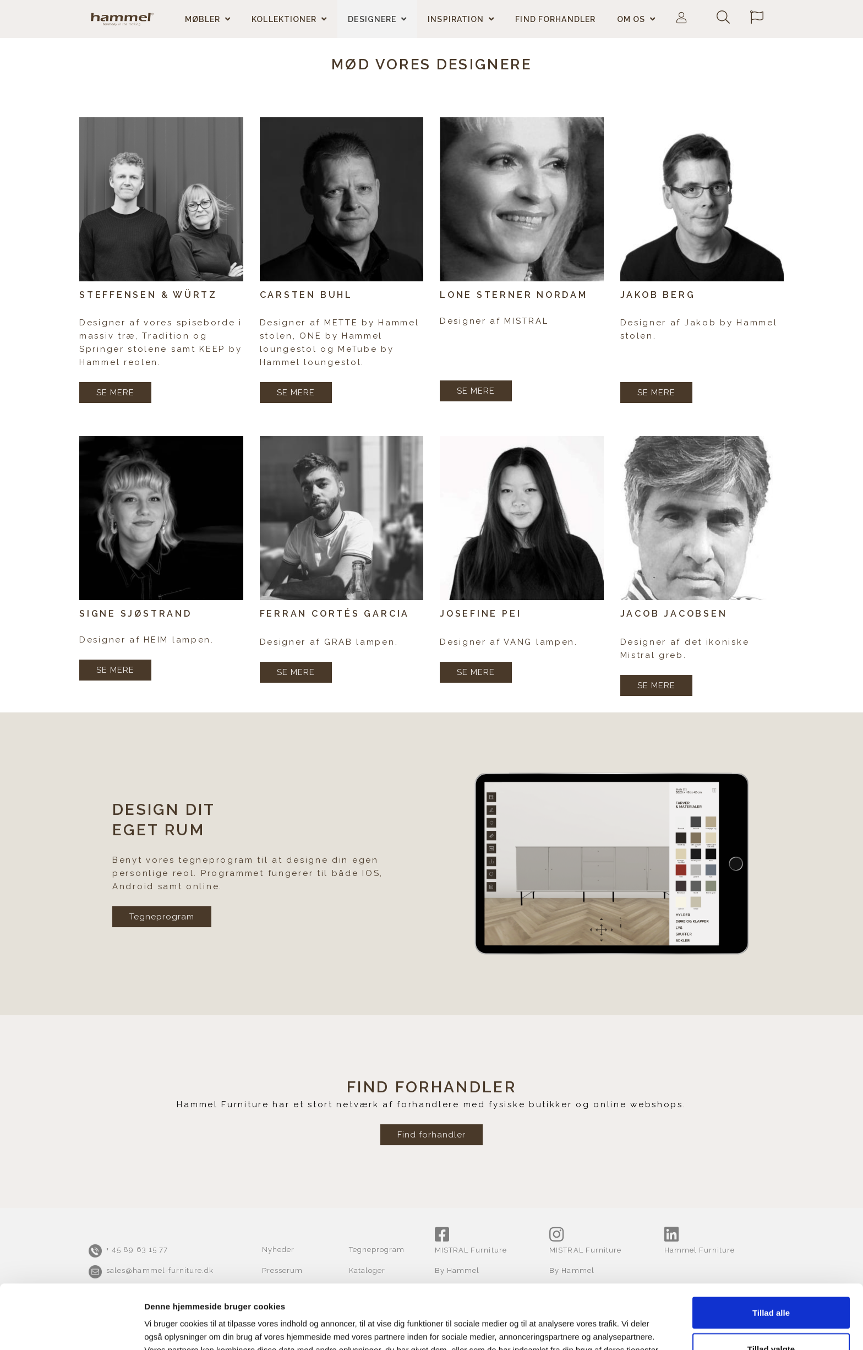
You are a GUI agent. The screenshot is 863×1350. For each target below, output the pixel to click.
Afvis (771, 1320)
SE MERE (115, 393)
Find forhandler (555, 19)
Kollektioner (284, 19)
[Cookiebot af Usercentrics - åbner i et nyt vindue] (71, 1328)
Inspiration (456, 19)
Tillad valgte (771, 1284)
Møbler (203, 19)
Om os (631, 19)
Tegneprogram (161, 962)
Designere (372, 19)
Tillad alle (771, 1248)
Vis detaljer (570, 1321)
